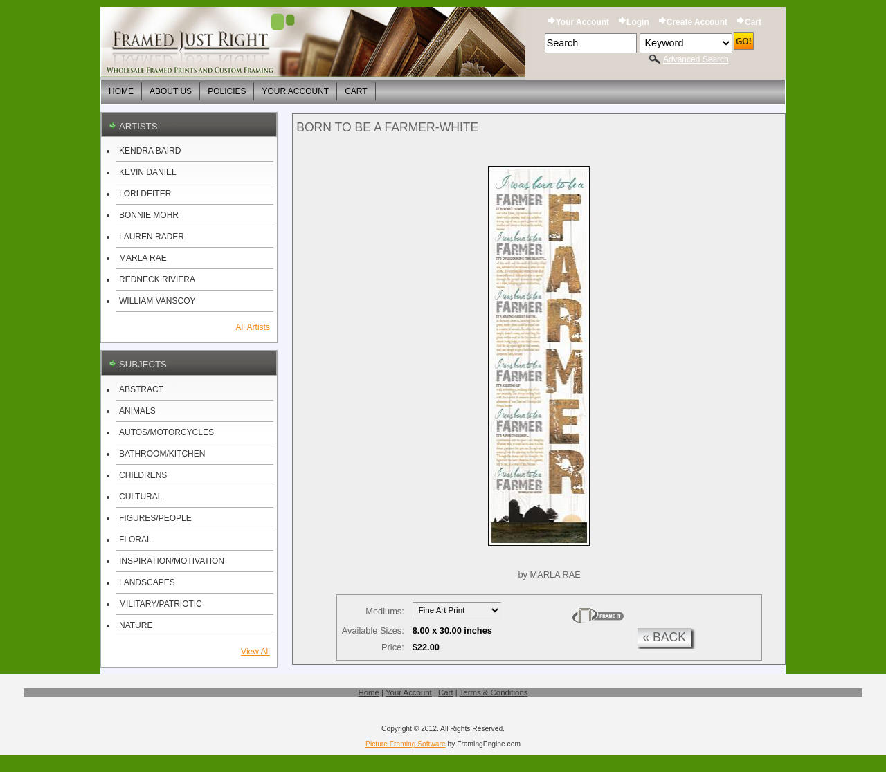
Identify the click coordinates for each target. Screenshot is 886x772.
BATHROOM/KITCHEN (162, 454)
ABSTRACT (141, 389)
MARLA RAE (143, 258)
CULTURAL (140, 497)
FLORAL (135, 539)
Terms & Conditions (494, 692)
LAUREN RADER (151, 236)
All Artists (253, 327)
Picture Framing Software (405, 744)
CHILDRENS (143, 475)
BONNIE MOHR (149, 215)
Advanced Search (696, 59)
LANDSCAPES (147, 582)
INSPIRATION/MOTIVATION (171, 561)
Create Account (697, 22)
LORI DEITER (145, 194)
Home (121, 91)
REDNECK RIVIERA (157, 279)
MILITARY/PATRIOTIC (160, 604)
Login (637, 22)
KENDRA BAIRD (150, 151)
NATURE (135, 625)
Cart (753, 22)
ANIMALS (137, 411)
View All (255, 651)
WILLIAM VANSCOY (157, 301)
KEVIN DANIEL (148, 172)
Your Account (582, 22)
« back (664, 637)
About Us (171, 91)
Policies (227, 91)
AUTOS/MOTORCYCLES (166, 432)
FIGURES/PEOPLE (155, 518)
